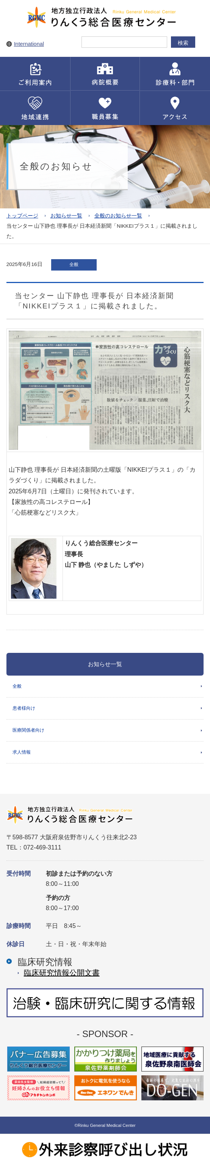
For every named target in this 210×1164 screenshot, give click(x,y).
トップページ (22, 216)
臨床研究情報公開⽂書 (62, 972)
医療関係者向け (28, 730)
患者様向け (24, 708)
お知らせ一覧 (66, 216)
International (29, 44)
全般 (17, 686)
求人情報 (22, 752)
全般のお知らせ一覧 (118, 216)
